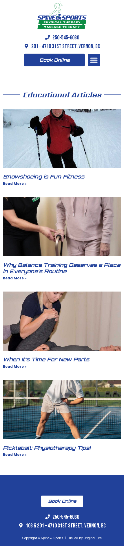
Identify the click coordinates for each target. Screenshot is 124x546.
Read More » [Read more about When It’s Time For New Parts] (15, 366)
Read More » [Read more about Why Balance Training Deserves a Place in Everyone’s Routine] (15, 278)
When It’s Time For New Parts (46, 359)
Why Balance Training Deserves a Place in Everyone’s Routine (61, 268)
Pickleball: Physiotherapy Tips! (46, 448)
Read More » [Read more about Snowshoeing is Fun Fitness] (15, 183)
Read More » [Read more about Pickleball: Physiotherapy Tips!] (15, 454)
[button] (94, 60)
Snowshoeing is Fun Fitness (43, 176)
